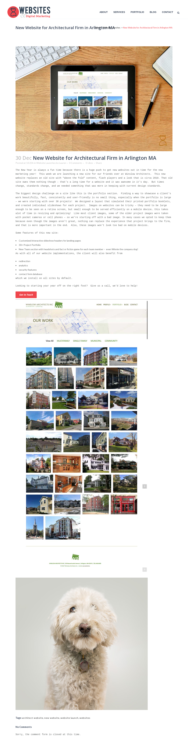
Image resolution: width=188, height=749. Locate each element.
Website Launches (111, 27)
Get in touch (26, 294)
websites (84, 717)
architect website (32, 717)
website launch (69, 717)
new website (51, 717)
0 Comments (75, 162)
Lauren (62, 162)
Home (98, 27)
